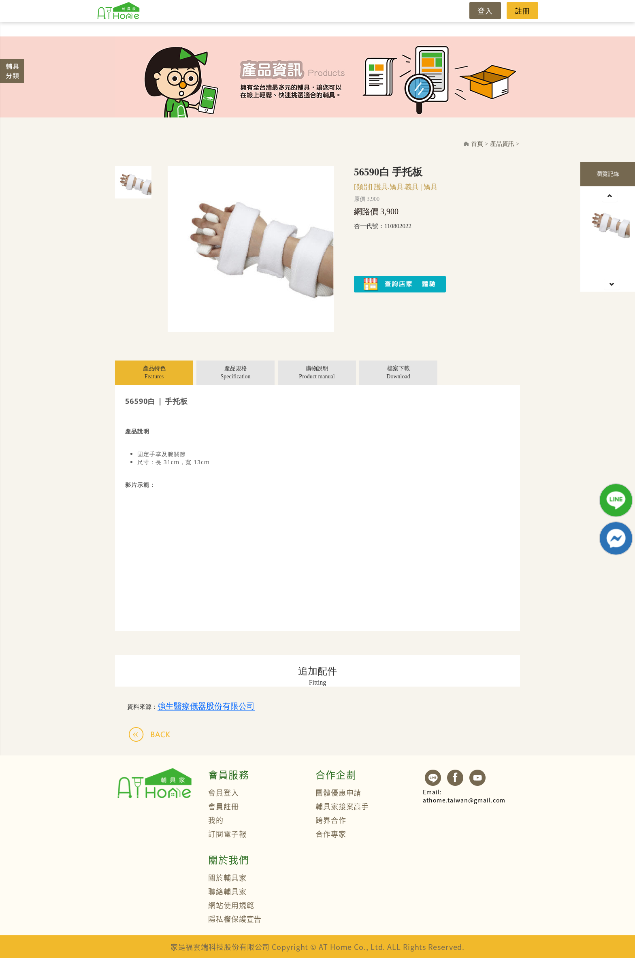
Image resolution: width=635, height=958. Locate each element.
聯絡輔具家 (227, 891)
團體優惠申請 (338, 792)
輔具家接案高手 (342, 806)
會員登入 (223, 792)
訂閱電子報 (227, 833)
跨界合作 (330, 820)
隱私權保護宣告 (235, 918)
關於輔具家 (227, 877)
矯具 (430, 187)
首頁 (477, 144)
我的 (216, 820)
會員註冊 (223, 806)
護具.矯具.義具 (396, 187)
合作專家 (330, 833)
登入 (485, 10)
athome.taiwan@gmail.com (464, 796)
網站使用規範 (231, 905)
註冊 (522, 10)
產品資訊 (502, 144)
